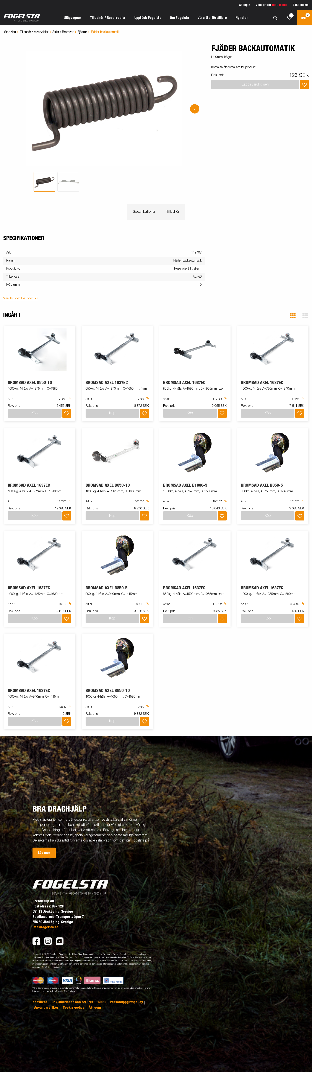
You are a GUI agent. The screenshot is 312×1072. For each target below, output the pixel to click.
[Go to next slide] (194, 109)
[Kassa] (304, 17)
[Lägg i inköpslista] (304, 84)
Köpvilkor (40, 1002)
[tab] (44, 182)
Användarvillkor (46, 1007)
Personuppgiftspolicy (126, 1002)
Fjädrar (82, 32)
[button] (293, 316)
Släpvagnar (72, 18)
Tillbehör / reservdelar (34, 32)
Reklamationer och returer (73, 1002)
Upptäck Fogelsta (147, 18)
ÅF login (244, 5)
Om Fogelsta (179, 18)
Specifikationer (144, 212)
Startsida (10, 32)
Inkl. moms (279, 5)
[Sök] (275, 18)
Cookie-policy (74, 1007)
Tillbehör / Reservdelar (108, 18)
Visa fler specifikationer (18, 298)
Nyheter (242, 18)
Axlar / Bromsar (62, 32)
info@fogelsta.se (45, 927)
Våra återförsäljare (212, 18)
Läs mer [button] (44, 853)
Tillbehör (172, 212)
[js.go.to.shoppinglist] (289, 17)
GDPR (102, 1002)
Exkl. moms (301, 5)
